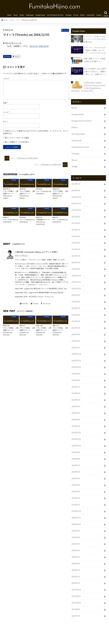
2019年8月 (75, 452)
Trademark (29, 15)
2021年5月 (75, 317)
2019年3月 (75, 484)
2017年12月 (76, 581)
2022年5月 (75, 240)
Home (9, 15)
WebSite (25, 304)
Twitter (36, 304)
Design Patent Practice (81, 120)
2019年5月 (75, 471)
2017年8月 (75, 600)
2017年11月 (76, 587)
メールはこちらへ (42, 285)
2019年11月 (76, 433)
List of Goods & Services (55, 15)
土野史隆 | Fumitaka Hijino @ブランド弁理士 (36, 252)
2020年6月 (75, 388)
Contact (99, 15)
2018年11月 (76, 510)
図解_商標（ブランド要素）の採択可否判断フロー (95, 60)
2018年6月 (75, 542)
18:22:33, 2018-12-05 (39, 46)
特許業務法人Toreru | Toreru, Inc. (41, 297)
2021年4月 (75, 324)
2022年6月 (75, 234)
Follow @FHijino (21, 256)
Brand (74, 107)
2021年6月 (75, 311)
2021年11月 (76, 279)
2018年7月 (75, 536)
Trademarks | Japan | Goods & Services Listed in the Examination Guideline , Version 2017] (88, 86)
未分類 (74, 165)
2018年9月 (75, 523)
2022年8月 (75, 221)
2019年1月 (75, 497)
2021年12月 (76, 272)
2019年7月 (75, 459)
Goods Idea (90, 15)
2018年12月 (76, 504)
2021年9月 (75, 291)
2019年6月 (75, 465)
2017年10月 (76, 594)
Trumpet (68, 15)
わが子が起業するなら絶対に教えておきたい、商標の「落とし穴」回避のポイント (88, 72)
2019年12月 (76, 426)
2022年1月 (75, 266)
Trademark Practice (80, 146)
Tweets (75, 15)
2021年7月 (75, 304)
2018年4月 (75, 555)
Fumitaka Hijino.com (80, 622)
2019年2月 (75, 491)
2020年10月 (76, 362)
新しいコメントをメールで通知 (17, 138)
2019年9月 (75, 446)
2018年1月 (75, 574)
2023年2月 (75, 182)
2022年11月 (76, 201)
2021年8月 (75, 298)
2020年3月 (75, 407)
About (15, 15)
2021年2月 (75, 336)
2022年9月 (75, 214)
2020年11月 (76, 356)
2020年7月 (75, 381)
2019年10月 (76, 439)
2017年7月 (75, 607)
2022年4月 (75, 246)
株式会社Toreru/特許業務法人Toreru (28, 264)
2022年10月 (76, 208)
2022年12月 (76, 195)
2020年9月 (75, 369)
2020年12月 (76, 349)
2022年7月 (75, 227)
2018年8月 (75, 529)
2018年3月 (75, 562)
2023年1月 (75, 189)
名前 (5, 103)
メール (6, 112)
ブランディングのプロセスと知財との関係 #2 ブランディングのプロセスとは (94, 50)
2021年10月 (76, 285)
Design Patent (40, 15)
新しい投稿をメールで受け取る (17, 142)
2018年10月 (76, 517)
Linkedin (30, 285)
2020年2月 (75, 414)
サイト (5, 122)
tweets (17, 57)
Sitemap (36, 622)
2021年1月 (75, 343)
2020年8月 (75, 375)
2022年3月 (75, 253)
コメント (6, 79)
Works (21, 15)
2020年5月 (75, 394)
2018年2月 (75, 568)
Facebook (46, 304)
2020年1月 (75, 420)
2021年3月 (75, 330)
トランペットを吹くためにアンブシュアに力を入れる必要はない (94, 39)
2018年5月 (75, 549)
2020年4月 (75, 401)
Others (82, 15)
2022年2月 (75, 259)
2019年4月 (75, 478)
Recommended (78, 133)
